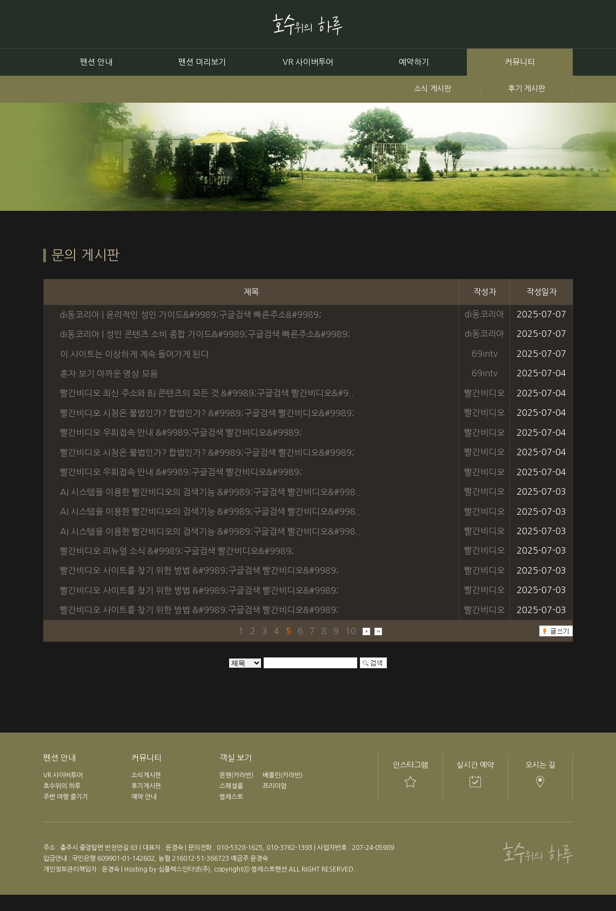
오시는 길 (540, 765)
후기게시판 (146, 786)
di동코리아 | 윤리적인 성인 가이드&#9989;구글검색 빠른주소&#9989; (191, 314)
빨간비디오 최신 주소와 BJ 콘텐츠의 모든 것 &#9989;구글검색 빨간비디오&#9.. (207, 393)
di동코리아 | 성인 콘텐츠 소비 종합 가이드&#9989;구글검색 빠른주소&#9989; (205, 334)
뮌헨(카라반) (236, 775)
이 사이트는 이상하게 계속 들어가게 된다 (134, 353)
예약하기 (414, 62)
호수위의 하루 (62, 786)
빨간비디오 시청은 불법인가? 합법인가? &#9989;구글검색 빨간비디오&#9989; (207, 413)
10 (350, 630)
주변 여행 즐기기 (65, 797)
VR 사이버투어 (308, 62)
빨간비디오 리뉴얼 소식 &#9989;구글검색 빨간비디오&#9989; (177, 551)
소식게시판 (146, 775)
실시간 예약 (475, 765)
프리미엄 (274, 786)
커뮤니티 (520, 62)
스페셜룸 (231, 786)
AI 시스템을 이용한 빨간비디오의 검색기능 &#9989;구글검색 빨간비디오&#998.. (210, 492)
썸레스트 (231, 797)
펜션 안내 (96, 62)
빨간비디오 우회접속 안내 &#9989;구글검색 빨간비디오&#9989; (181, 432)
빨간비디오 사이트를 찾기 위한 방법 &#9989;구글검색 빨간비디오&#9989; (199, 570)
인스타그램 (410, 765)
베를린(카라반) (283, 775)
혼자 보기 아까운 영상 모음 (109, 373)
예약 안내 (144, 797)
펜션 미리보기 (202, 62)
